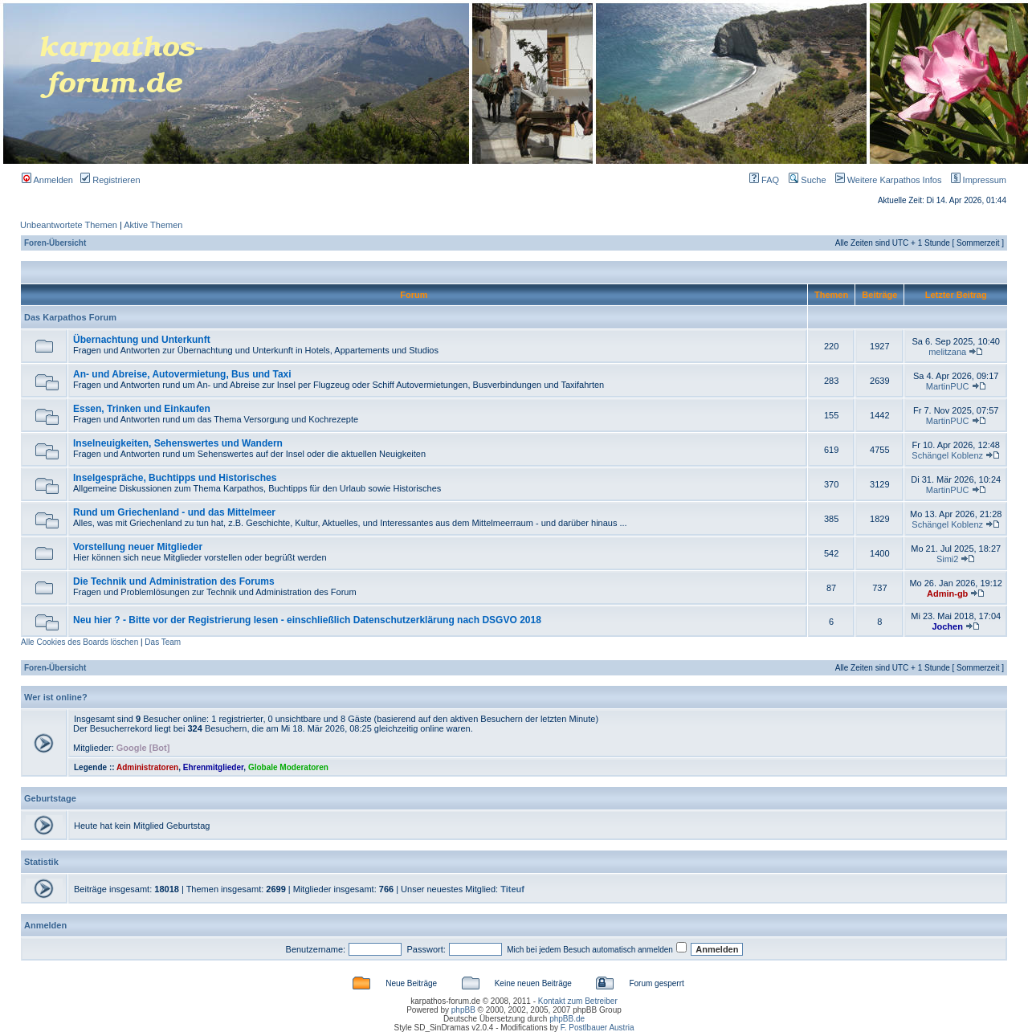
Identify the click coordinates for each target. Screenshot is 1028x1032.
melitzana (947, 352)
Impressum (975, 180)
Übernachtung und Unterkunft (141, 339)
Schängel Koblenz (947, 455)
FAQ (764, 180)
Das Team (163, 642)
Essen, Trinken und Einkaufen (141, 408)
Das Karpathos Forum (70, 317)
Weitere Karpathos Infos (885, 180)
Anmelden (47, 180)
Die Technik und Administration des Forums (174, 581)
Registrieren (110, 180)
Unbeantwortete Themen (68, 225)
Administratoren (147, 767)
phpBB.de (567, 1018)
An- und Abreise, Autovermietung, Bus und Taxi (182, 374)
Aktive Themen (153, 225)
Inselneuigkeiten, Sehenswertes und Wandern (178, 443)
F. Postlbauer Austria (597, 1027)
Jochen (947, 626)
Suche (807, 180)
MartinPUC (947, 386)
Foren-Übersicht (55, 243)
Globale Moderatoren (288, 767)
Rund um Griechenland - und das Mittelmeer (174, 512)
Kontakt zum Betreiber (578, 1001)
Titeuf (512, 889)
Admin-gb (947, 593)
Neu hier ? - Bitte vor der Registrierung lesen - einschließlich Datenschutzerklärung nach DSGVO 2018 (307, 620)
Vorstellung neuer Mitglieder (137, 547)
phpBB (463, 1009)
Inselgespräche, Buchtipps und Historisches (174, 477)
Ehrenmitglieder (213, 767)
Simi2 (947, 559)
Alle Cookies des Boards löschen (79, 642)
